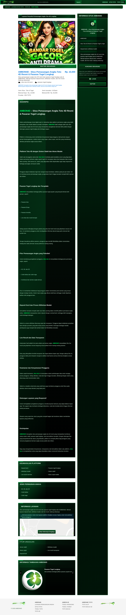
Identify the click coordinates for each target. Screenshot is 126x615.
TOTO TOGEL (120, 2)
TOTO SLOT (85, 604)
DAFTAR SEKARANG (46, 67)
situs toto (41, 157)
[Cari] (54, 2)
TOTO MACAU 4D (87, 606)
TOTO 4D (27, 7)
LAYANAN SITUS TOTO (18, 7)
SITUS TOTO (111, 2)
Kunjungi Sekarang (92, 66)
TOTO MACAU (66, 609)
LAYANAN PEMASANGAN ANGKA (44, 604)
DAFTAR (93, 84)
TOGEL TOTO (39, 609)
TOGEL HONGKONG (68, 604)
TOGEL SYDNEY (67, 606)
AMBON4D (104, 2)
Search (77, 2)
